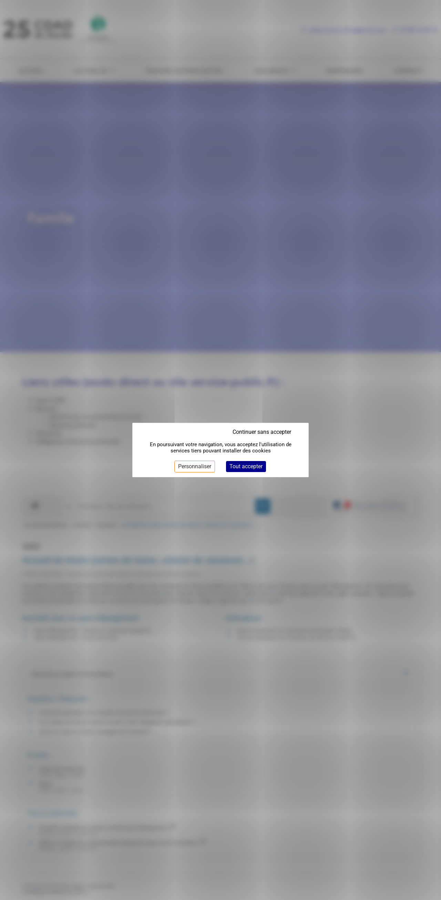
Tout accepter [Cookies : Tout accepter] (246, 466)
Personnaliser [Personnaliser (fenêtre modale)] (194, 466)
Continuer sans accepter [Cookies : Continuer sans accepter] (262, 432)
